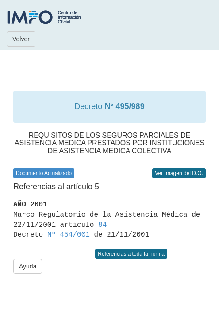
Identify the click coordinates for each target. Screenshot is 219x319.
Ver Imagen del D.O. (179, 173)
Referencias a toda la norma (131, 254)
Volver (21, 39)
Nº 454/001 (68, 235)
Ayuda (27, 266)
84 (102, 225)
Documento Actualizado (44, 173)
